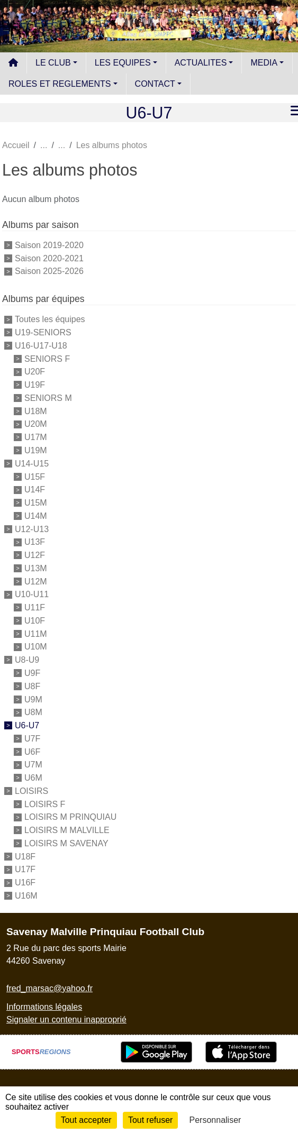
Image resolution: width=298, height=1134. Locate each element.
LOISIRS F (44, 803)
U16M (26, 895)
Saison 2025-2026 (49, 271)
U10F (34, 620)
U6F (32, 751)
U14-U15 (32, 463)
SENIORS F (47, 358)
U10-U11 (32, 594)
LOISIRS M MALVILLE (67, 830)
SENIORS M (48, 398)
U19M (35, 450)
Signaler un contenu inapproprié (66, 1019)
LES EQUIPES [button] (123, 62)
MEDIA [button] (263, 62)
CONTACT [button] (155, 83)
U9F (32, 673)
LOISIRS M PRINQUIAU (70, 816)
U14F (34, 489)
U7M (33, 764)
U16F (25, 882)
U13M (35, 568)
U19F (34, 384)
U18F (25, 856)
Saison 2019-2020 (49, 245)
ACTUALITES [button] (201, 62)
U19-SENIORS (43, 332)
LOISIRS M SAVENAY (66, 843)
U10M (35, 646)
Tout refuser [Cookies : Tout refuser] (150, 1119)
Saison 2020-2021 (49, 257)
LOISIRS (31, 791)
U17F (25, 869)
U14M (35, 515)
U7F (32, 738)
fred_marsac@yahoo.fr (49, 988)
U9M (33, 698)
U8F (32, 686)
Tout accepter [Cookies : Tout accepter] (86, 1119)
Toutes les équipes (50, 319)
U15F (34, 476)
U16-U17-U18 (41, 345)
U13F (34, 541)
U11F (34, 607)
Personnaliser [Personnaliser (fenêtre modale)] (215, 1119)
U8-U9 (27, 659)
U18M (35, 410)
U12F (34, 555)
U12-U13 (32, 528)
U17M (35, 437)
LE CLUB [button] (53, 62)
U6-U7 (27, 725)
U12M (35, 581)
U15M (35, 502)
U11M (35, 633)
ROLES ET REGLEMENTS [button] (59, 83)
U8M (33, 712)
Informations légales (44, 1006)
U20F (34, 371)
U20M (35, 423)
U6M (33, 777)
